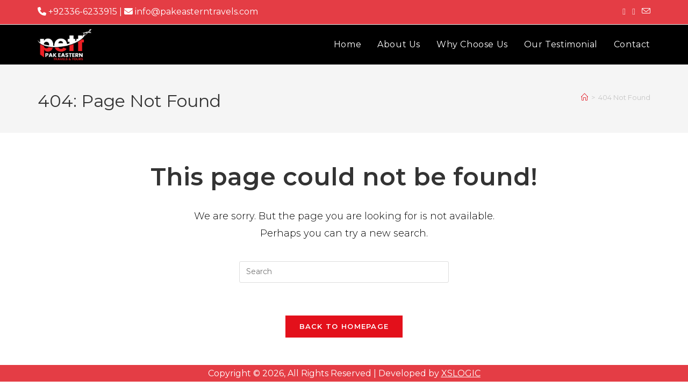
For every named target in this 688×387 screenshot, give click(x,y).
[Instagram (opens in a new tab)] (634, 11)
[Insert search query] (344, 272)
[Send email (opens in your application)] (644, 11)
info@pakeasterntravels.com (191, 11)
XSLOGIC (461, 373)
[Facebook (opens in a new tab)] (624, 11)
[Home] (584, 97)
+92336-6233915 (77, 11)
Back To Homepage (344, 326)
